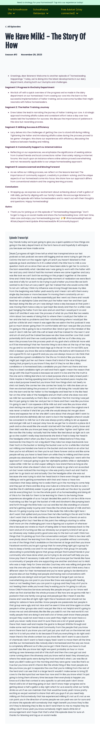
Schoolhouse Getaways (41, 17)
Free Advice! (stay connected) (72, 17)
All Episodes (14, 32)
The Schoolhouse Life (18, 17)
